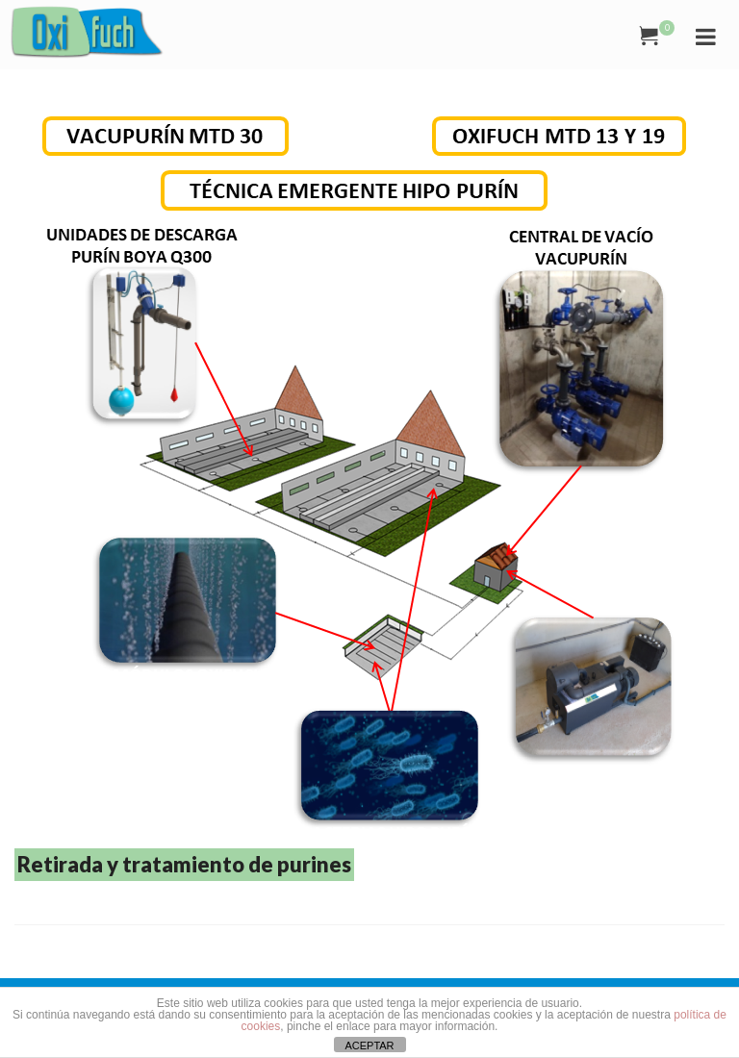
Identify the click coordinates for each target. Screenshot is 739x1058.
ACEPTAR (369, 1045)
